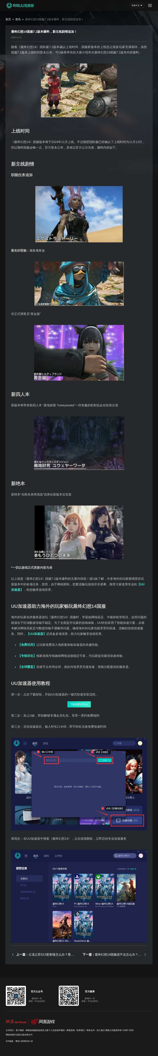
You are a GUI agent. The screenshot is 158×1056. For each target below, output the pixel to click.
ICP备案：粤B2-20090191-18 (19, 1041)
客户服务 (20, 1030)
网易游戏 (71, 1030)
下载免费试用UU (79, 704)
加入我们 (101, 1030)
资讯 (18, 19)
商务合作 (91, 1030)
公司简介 (10, 1030)
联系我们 (81, 1030)
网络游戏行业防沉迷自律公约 (19, 1035)
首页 (8, 19)
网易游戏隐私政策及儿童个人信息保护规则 (45, 1030)
